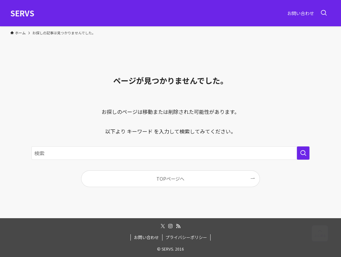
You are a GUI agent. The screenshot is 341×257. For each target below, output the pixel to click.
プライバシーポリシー (186, 237)
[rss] (178, 226)
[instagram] (170, 226)
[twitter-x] (163, 226)
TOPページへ (170, 178)
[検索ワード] (170, 153)
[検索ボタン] (324, 13)
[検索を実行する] (303, 153)
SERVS (22, 13)
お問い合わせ (146, 237)
